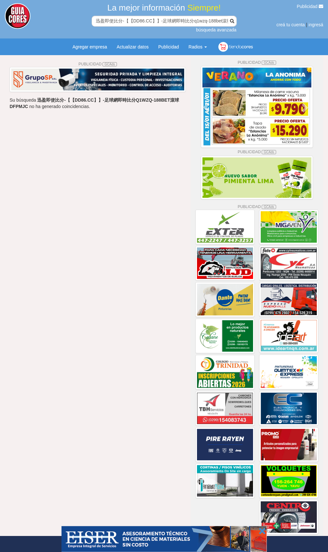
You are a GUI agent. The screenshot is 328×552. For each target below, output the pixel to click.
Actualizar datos (133, 46)
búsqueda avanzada (216, 29)
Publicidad (310, 6)
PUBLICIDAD (97, 64)
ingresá (315, 24)
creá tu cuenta (290, 24)
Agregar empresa (89, 46)
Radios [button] (198, 46)
